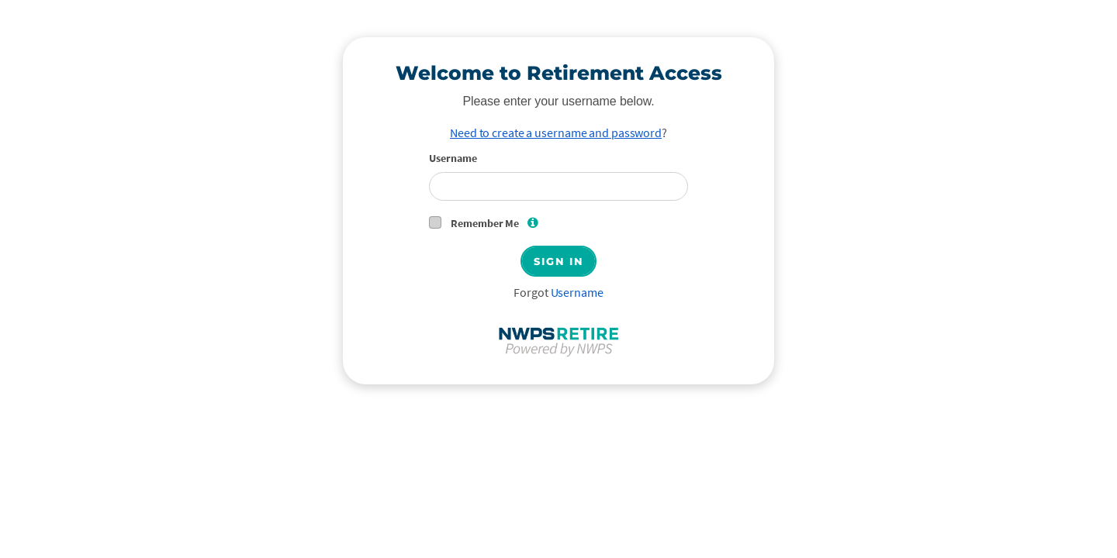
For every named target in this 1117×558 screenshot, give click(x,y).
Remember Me (498, 222)
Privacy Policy (90, 486)
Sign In (558, 261)
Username (452, 158)
